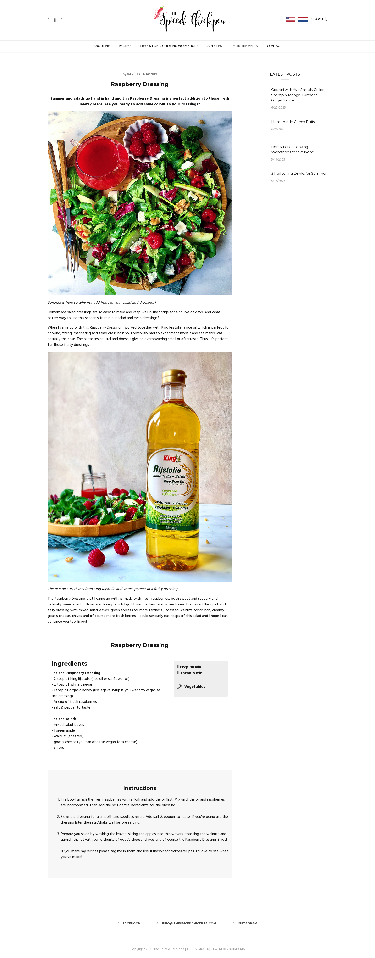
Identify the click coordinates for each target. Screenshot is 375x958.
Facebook (129, 923)
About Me (101, 46)
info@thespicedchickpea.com (186, 923)
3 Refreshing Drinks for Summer (299, 173)
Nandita (134, 74)
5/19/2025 (278, 159)
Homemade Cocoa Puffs (293, 121)
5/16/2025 (278, 181)
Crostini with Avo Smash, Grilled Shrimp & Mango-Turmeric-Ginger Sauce (298, 94)
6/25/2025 (278, 107)
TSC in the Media (244, 46)
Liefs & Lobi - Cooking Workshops (169, 46)
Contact (274, 46)
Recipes (125, 46)
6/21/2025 (278, 129)
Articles (214, 46)
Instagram (245, 923)
